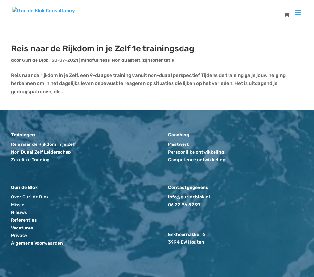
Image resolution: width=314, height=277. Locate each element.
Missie (17, 205)
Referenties (24, 220)
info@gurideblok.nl (189, 197)
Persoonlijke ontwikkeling (196, 152)
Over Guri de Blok (30, 197)
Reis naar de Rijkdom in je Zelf (43, 144)
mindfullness (95, 60)
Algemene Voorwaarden (37, 243)
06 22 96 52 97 (184, 205)
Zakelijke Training (30, 160)
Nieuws (19, 212)
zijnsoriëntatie (158, 60)
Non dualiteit (126, 60)
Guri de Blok (35, 60)
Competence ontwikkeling (196, 160)
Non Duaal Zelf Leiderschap (41, 152)
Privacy (19, 235)
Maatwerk (178, 144)
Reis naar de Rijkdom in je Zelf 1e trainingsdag (102, 49)
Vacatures (22, 228)
